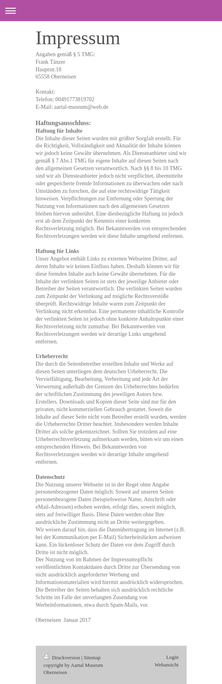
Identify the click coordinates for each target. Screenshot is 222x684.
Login (172, 657)
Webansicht (166, 665)
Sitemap (92, 657)
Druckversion (62, 657)
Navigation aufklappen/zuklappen (111, 10)
